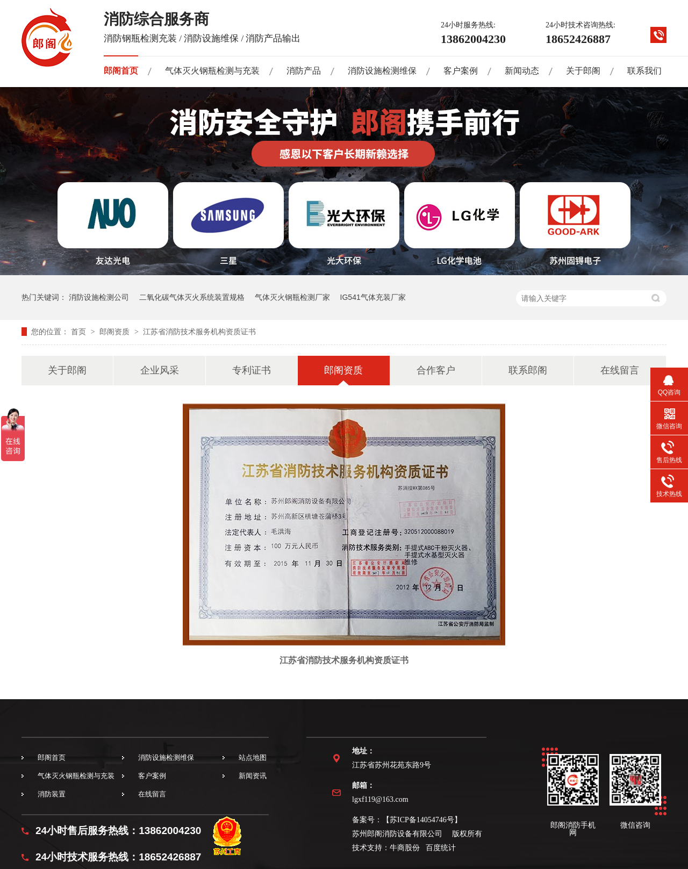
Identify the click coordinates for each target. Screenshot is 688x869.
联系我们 (644, 70)
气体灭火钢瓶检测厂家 (292, 297)
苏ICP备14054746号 (422, 820)
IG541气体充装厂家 (373, 297)
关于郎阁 (583, 70)
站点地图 (253, 757)
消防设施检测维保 (382, 70)
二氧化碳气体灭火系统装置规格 (192, 297)
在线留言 (619, 370)
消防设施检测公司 (99, 297)
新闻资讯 (253, 776)
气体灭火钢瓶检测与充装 (212, 70)
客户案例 (460, 70)
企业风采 (159, 370)
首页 (79, 331)
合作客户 (436, 370)
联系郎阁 (527, 370)
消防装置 (52, 794)
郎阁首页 (121, 70)
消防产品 (303, 70)
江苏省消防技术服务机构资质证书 (199, 331)
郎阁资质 (115, 331)
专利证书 (251, 370)
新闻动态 (522, 70)
